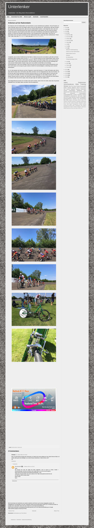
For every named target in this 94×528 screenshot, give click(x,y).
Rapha (74, 91)
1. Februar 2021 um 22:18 (28, 466)
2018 (66, 33)
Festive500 (83, 86)
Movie (71, 91)
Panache (68, 55)
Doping (69, 87)
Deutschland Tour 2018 (16, 16)
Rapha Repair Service (71, 53)
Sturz (72, 108)
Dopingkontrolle (67, 106)
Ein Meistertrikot (69, 57)
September (68, 40)
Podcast (84, 94)
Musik (85, 102)
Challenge (78, 101)
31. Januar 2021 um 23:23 (21, 454)
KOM (65, 102)
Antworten (14, 461)
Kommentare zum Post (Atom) (19, 513)
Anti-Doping (75, 100)
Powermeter (83, 89)
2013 (66, 77)
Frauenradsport (82, 93)
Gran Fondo (76, 86)
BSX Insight (83, 96)
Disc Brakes (83, 105)
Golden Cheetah (73, 106)
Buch (78, 87)
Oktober (68, 38)
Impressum (13, 519)
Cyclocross (72, 93)
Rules (77, 91)
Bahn (74, 105)
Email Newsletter (44, 16)
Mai (67, 48)
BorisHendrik (18, 466)
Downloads (35, 16)
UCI (85, 100)
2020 (66, 29)
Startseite (34, 510)
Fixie (65, 97)
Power (65, 104)
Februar (68, 65)
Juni (67, 46)
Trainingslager (72, 90)
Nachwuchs (68, 108)
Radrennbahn (14, 447)
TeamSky (75, 98)
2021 (66, 27)
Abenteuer (74, 101)
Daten (65, 87)
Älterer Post (56, 510)
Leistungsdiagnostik (68, 94)
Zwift (69, 102)
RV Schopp (30, 58)
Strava (66, 86)
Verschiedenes (69, 84)
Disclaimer (19, 519)
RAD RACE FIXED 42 (38, 36)
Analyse (70, 100)
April (67, 61)
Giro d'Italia (68, 97)
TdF (67, 102)
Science (68, 89)
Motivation (81, 102)
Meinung (78, 89)
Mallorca (74, 87)
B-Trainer (70, 105)
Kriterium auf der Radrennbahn (72, 51)
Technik (65, 90)
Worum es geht (27, 16)
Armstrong (66, 105)
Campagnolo (77, 105)
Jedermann (84, 106)
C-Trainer (75, 94)
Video (66, 82)
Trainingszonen (76, 104)
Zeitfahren (73, 89)
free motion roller (76, 108)
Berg (85, 90)
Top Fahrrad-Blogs (81, 98)
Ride (77, 84)
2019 (66, 31)
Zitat (79, 96)
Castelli (72, 102)
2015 (66, 73)
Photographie (83, 97)
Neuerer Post (11, 510)
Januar (68, 67)
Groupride (79, 94)
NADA (81, 108)
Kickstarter (76, 102)
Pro (72, 86)
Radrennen (20, 447)
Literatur (78, 97)
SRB (68, 104)
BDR (65, 93)
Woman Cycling (82, 104)
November (68, 36)
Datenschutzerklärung (26, 519)
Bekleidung (79, 90)
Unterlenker (19, 6)
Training (83, 84)
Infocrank (74, 97)
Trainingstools (67, 96)
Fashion (79, 100)
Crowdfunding (83, 101)
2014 (66, 75)
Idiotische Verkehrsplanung (72, 49)
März (67, 63)
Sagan (70, 104)
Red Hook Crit (22, 36)
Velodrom (65, 101)
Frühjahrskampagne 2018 (71, 59)
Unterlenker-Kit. (73, 96)
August (68, 42)
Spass (82, 100)
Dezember (68, 34)
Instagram (79, 106)
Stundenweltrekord (68, 98)
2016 (66, 71)
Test (70, 86)
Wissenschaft (66, 91)
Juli (67, 44)
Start (8, 16)
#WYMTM (70, 101)
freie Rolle (66, 100)
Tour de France (82, 91)
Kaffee (65, 108)
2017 (66, 69)
